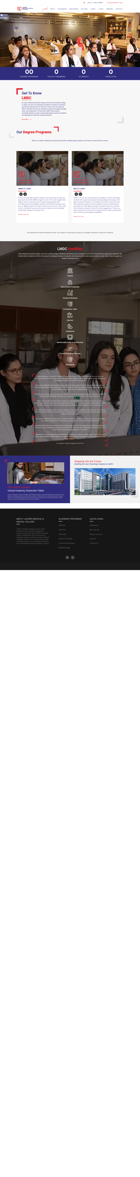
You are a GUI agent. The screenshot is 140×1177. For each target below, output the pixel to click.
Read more (23, 214)
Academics (62, 9)
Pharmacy (62, 534)
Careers (109, 9)
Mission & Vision (96, 534)
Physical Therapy (65, 539)
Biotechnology (64, 548)
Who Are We (94, 530)
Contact (119, 9)
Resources (73, 9)
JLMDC (92, 9)
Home (45, 9)
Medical (62, 525)
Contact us (94, 543)
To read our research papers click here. (70, 443)
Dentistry (62, 530)
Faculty (109, 3)
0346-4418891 (98, 3)
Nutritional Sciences (67, 543)
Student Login (118, 3)
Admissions (94, 525)
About (52, 9)
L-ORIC (100, 9)
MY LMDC (84, 9)
